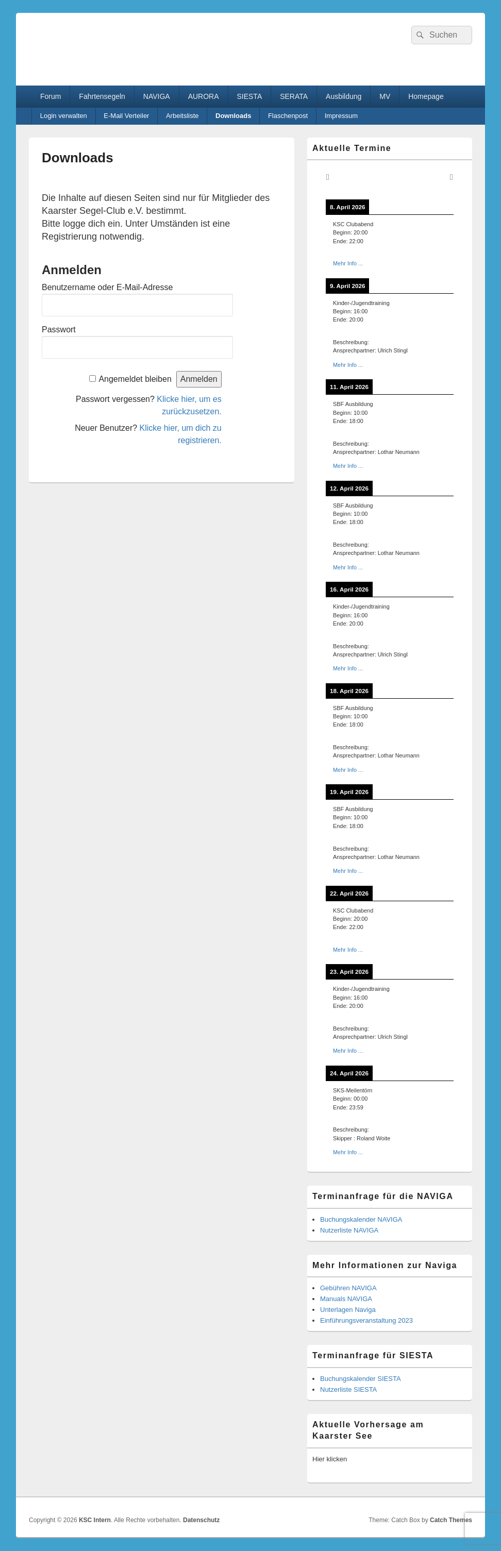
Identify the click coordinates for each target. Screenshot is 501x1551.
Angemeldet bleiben (134, 379)
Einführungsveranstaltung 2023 (366, 1320)
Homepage (426, 96)
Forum (50, 96)
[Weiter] (451, 177)
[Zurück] (327, 177)
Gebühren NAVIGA (348, 1288)
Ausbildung (343, 96)
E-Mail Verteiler (126, 116)
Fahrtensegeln (102, 96)
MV (384, 96)
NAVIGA (156, 96)
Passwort (59, 329)
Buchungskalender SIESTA (360, 1379)
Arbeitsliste (182, 116)
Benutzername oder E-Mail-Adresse (107, 287)
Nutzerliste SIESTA (348, 1389)
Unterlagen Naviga (348, 1309)
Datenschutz (201, 1520)
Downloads (233, 116)
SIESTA (249, 96)
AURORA (203, 96)
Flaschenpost (288, 116)
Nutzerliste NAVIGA (349, 1230)
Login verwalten (63, 116)
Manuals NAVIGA (346, 1299)
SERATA (294, 96)
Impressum (341, 116)
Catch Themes (451, 1520)
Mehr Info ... (348, 263)
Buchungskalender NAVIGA (361, 1219)
